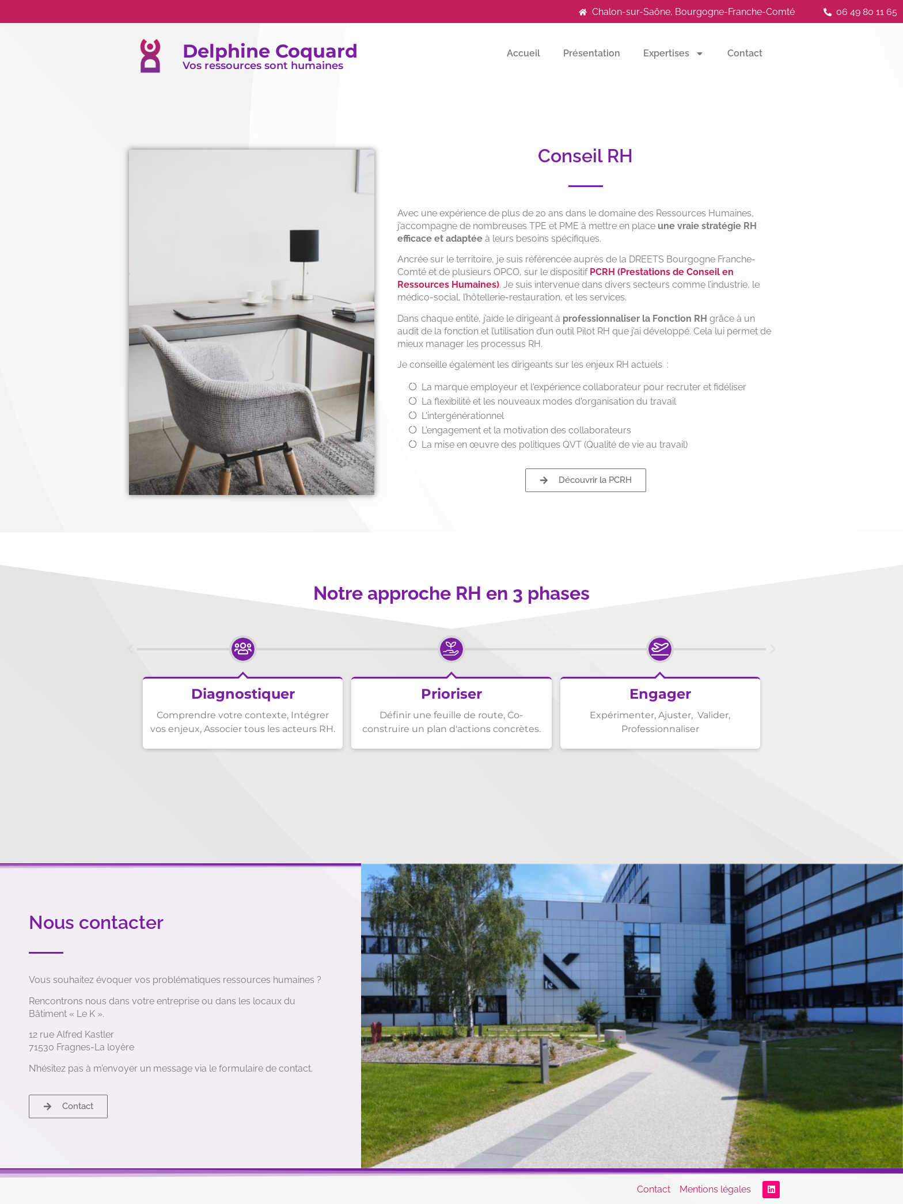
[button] (130, 649)
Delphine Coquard (270, 51)
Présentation (591, 53)
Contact (744, 53)
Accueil (523, 53)
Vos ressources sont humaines (263, 65)
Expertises (673, 53)
